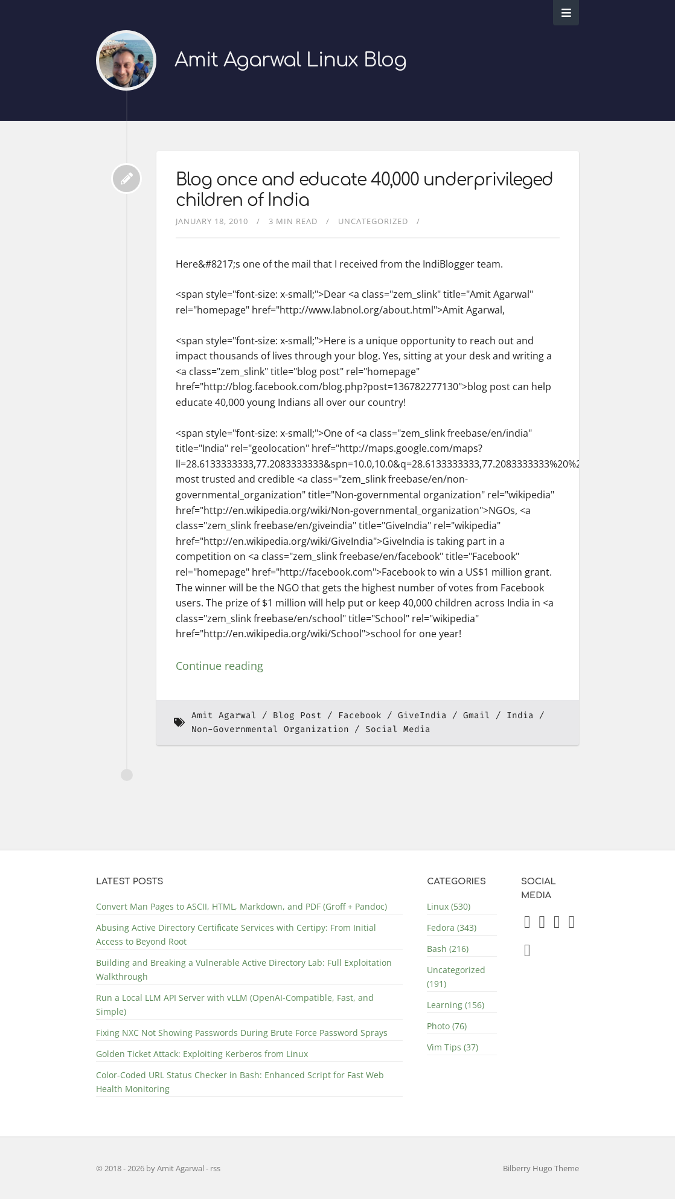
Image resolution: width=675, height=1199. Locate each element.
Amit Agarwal (224, 715)
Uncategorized (373, 221)
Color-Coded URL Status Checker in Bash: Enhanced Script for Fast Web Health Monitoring (240, 1082)
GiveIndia (422, 715)
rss (215, 1168)
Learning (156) (455, 1005)
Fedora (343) (451, 927)
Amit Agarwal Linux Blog (290, 60)
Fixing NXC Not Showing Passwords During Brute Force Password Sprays (242, 1032)
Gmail (476, 715)
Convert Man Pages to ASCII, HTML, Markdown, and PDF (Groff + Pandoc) (241, 906)
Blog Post (297, 715)
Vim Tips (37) (452, 1047)
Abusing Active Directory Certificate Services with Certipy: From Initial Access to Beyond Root (236, 934)
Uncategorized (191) (456, 976)
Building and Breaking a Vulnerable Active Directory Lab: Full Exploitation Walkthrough (244, 969)
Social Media (397, 729)
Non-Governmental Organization (270, 729)
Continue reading (219, 665)
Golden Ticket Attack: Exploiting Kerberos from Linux (202, 1053)
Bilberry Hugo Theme (541, 1168)
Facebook (360, 715)
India (520, 715)
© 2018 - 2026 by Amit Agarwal (151, 1168)
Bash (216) (448, 948)
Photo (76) (447, 1026)
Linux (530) (448, 906)
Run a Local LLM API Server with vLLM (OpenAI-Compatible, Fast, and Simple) (235, 1004)
